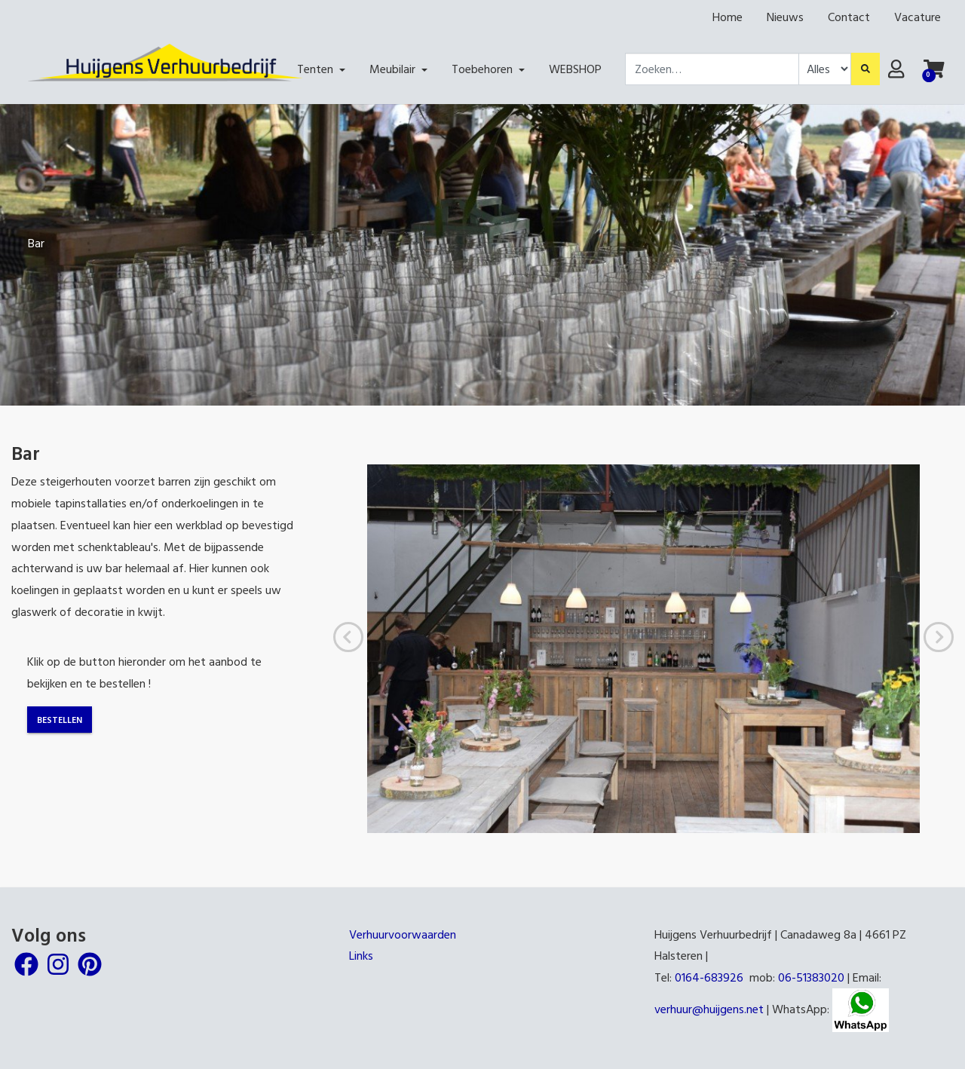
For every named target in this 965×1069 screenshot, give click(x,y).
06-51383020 (811, 977)
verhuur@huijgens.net (709, 1009)
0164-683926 (709, 977)
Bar (36, 243)
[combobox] (712, 69)
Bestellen (59, 719)
